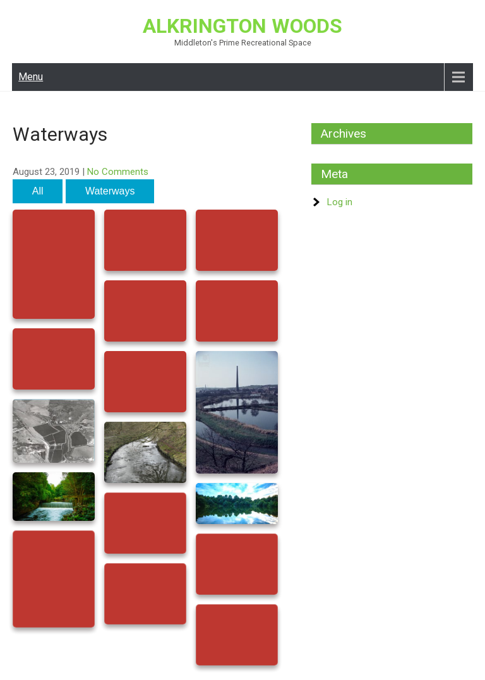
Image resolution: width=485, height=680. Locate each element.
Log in (339, 202)
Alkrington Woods (242, 26)
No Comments (117, 171)
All (38, 191)
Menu (30, 77)
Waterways (110, 191)
